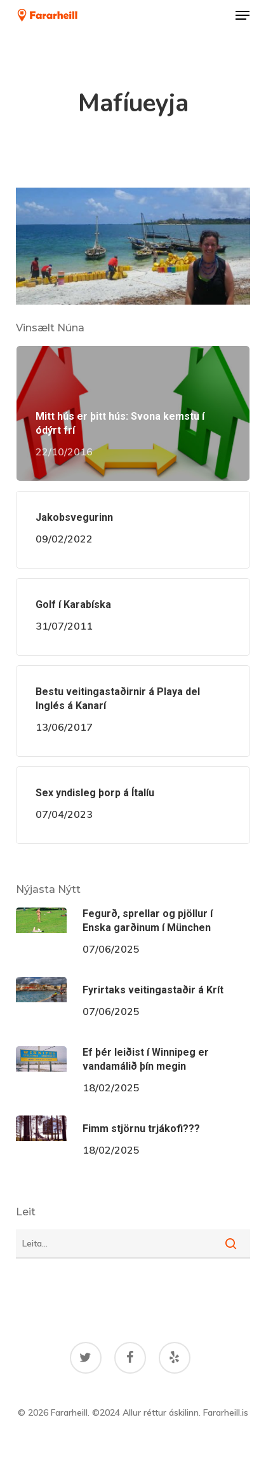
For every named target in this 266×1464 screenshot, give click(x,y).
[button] (242, 15)
